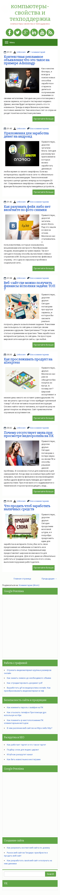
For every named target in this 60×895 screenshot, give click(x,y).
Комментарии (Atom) (29, 585)
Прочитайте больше (43, 119)
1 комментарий (37, 52)
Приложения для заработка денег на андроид (26, 134)
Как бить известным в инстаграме (23, 759)
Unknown (21, 52)
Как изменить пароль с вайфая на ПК (25, 707)
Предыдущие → (49, 578)
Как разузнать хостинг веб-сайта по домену (28, 848)
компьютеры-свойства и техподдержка (30, 12)
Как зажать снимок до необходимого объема (29, 678)
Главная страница (22, 578)
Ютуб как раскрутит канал (20, 754)
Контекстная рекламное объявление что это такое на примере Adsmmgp (26, 60)
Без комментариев (39, 128)
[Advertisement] (30, 626)
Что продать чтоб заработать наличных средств (27, 507)
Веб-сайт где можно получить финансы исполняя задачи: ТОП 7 (29, 286)
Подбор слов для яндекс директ (23, 749)
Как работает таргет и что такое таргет (26, 745)
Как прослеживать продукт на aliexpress (28, 360)
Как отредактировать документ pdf (24, 683)
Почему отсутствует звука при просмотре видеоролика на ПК (29, 434)
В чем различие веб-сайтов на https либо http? (29, 728)
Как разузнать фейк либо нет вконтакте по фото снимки (27, 208)
